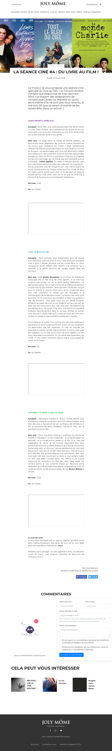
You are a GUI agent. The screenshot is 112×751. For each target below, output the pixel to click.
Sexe (68, 12)
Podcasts (87, 12)
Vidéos (79, 12)
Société (24, 12)
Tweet (93, 577)
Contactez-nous (49, 744)
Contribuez (16, 4)
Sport (73, 12)
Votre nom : (90, 602)
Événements (92, 4)
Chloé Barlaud (91, 568)
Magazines (96, 12)
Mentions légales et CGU (70, 744)
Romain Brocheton (62, 737)
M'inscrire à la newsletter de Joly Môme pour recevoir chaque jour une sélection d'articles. (85, 648)
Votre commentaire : (68, 626)
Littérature (44, 12)
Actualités (15, 12)
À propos (35, 744)
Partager (81, 577)
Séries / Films (33, 12)
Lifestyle (61, 12)
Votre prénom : (65, 602)
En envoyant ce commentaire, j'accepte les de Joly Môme (85, 641)
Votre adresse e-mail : (68, 611)
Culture (53, 12)
